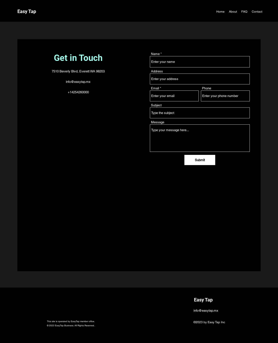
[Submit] (199, 160)
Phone (206, 88)
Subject (156, 105)
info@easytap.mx (78, 82)
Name (155, 53)
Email (155, 88)
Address (157, 71)
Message (157, 122)
